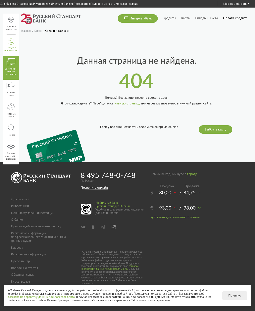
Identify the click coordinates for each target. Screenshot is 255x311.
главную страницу (127, 103)
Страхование (25, 4)
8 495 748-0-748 (108, 175)
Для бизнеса (8, 4)
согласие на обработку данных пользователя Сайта (110, 267)
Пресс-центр (20, 261)
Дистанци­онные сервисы (11, 66)
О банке (17, 219)
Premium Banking (63, 4)
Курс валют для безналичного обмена (175, 217)
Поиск (11, 130)
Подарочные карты (103, 4)
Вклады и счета (206, 18)
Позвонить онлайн (94, 187)
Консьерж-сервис (127, 4)
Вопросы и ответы (24, 267)
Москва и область (236, 4)
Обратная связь (22, 274)
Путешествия (82, 4)
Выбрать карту (215, 129)
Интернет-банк (141, 18)
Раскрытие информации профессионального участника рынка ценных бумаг (38, 237)
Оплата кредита (235, 18)
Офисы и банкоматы (11, 23)
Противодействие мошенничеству (36, 226)
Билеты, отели (11, 89)
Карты (185, 18)
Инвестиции (20, 206)
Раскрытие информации (28, 254)
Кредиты (169, 18)
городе (192, 174)
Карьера (17, 247)
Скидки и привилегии (11, 45)
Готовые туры (11, 110)
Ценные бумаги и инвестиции (32, 212)
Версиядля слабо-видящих (11, 151)
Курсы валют (20, 281)
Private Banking (42, 4)
